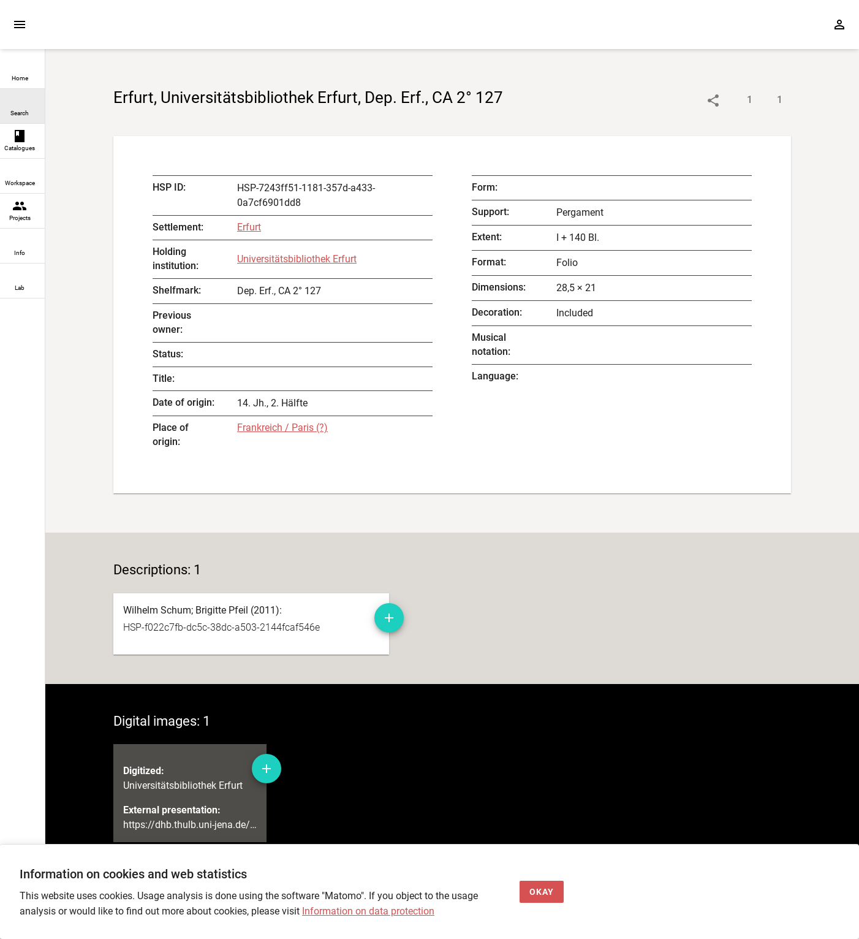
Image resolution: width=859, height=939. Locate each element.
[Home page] (115, 30)
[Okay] (542, 892)
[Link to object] (713, 100)
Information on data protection (368, 911)
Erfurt (249, 227)
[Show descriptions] (737, 100)
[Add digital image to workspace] (266, 768)
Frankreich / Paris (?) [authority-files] (282, 427)
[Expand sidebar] (19, 24)
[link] (22, 71)
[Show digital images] (767, 100)
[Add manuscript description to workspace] (389, 618)
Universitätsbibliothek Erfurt (297, 259)
